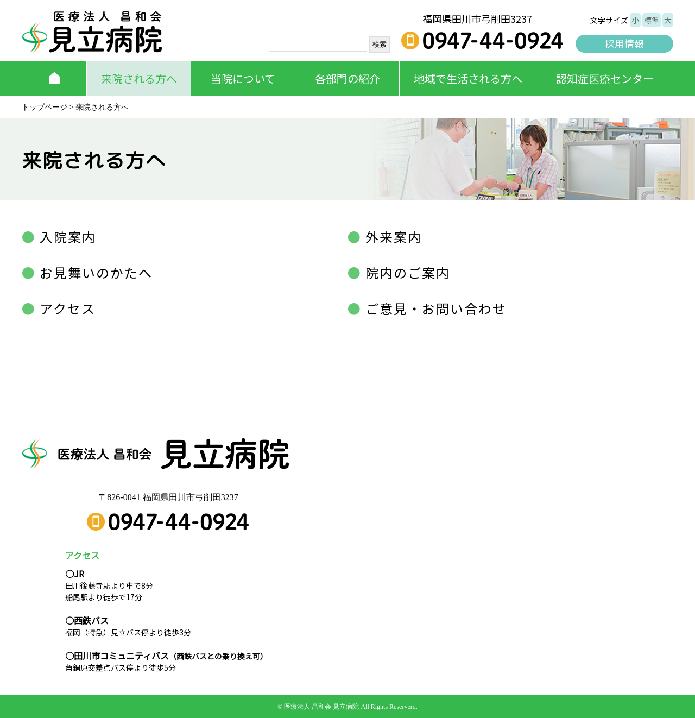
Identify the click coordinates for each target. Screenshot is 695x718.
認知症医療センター (605, 78)
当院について (243, 78)
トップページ (44, 107)
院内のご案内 (406, 272)
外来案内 (392, 236)
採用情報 (624, 43)
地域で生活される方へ (468, 78)
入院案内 (66, 236)
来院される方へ (139, 78)
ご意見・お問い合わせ (434, 308)
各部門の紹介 (347, 78)
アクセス (66, 308)
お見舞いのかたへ (94, 272)
